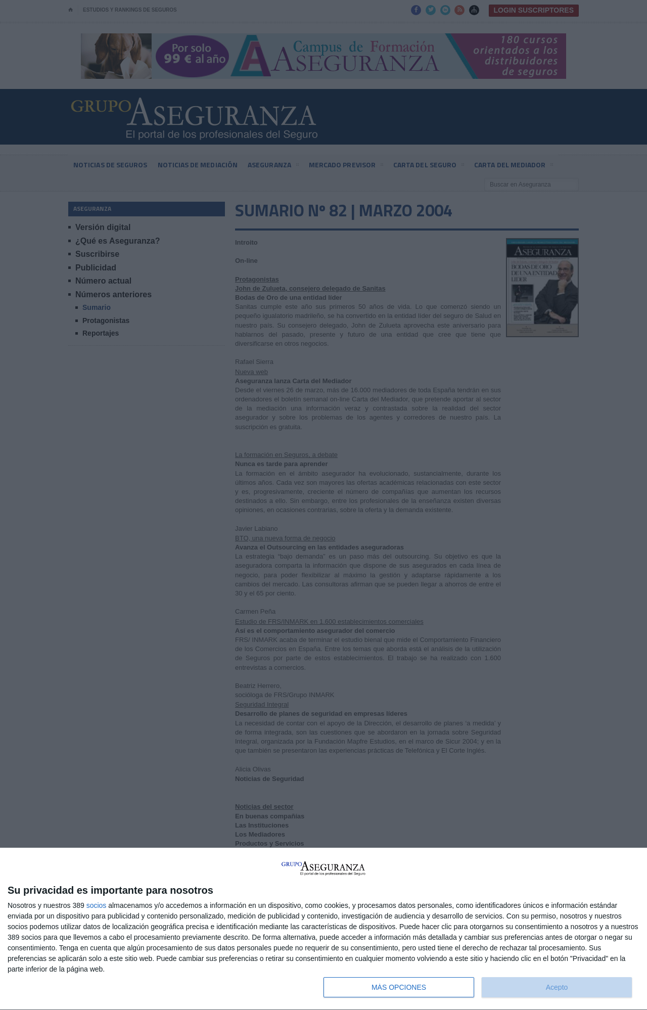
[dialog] (323, 929)
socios (96, 905)
